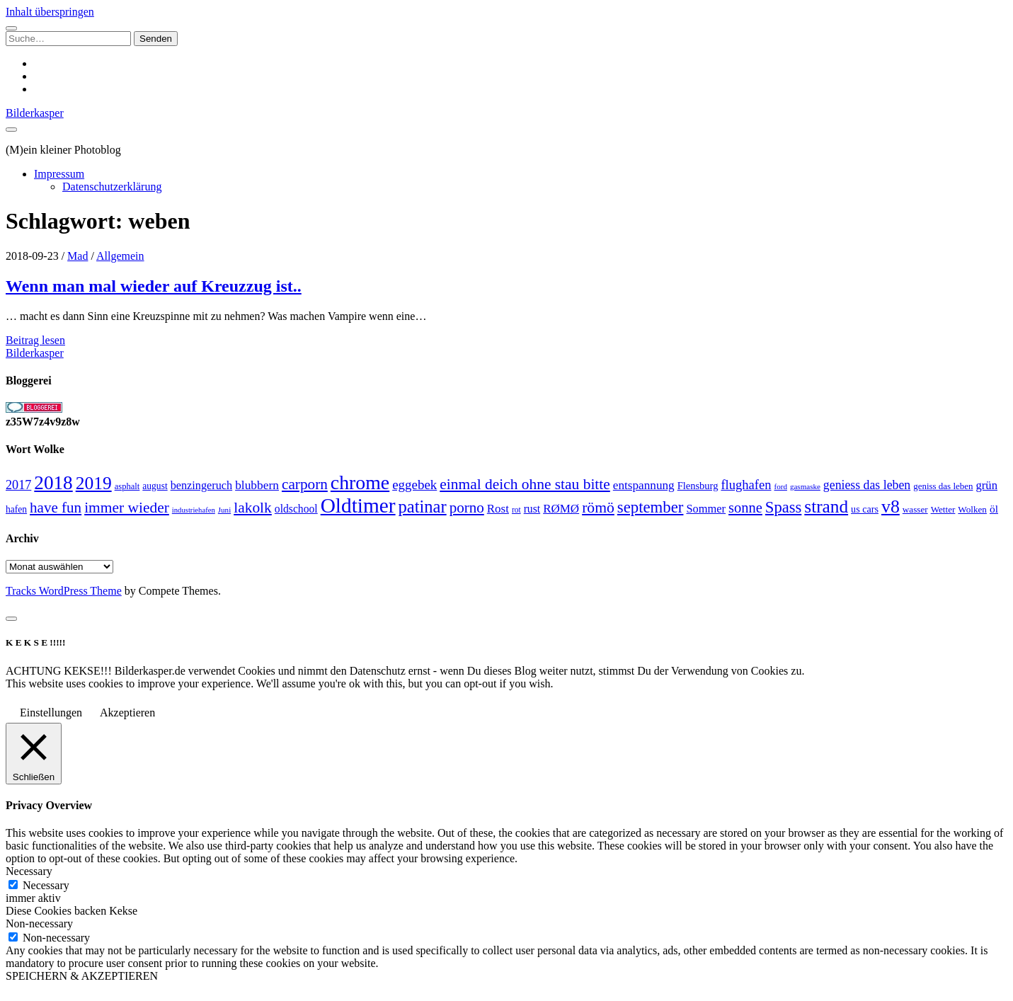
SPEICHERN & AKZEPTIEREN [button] (82, 976)
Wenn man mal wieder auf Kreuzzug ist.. (154, 286)
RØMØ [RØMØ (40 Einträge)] (561, 508)
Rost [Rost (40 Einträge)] (498, 508)
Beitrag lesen (35, 340)
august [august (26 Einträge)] (154, 486)
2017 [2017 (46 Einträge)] (18, 485)
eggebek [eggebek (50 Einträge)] (414, 484)
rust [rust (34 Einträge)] (532, 509)
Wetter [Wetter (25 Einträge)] (943, 509)
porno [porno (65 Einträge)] (467, 507)
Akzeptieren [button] (127, 713)
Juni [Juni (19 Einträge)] (224, 509)
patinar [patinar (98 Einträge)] (423, 506)
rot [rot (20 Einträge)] (516, 509)
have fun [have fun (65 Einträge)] (55, 507)
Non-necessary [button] (39, 923)
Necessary (46, 885)
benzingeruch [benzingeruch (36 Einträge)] (201, 485)
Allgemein (120, 256)
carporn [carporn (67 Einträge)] (305, 484)
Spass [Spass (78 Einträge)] (783, 507)
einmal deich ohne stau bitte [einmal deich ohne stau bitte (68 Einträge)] (525, 484)
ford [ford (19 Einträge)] (780, 486)
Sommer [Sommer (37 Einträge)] (706, 508)
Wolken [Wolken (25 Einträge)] (972, 509)
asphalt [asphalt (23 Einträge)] (127, 486)
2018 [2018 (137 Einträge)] (53, 482)
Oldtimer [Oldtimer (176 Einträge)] (358, 505)
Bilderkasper (35, 113)
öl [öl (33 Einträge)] (994, 509)
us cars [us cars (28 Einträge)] (864, 509)
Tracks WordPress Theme (64, 591)
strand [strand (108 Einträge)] (826, 506)
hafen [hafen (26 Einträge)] (16, 509)
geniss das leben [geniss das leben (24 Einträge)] (943, 486)
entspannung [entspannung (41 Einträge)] (644, 485)
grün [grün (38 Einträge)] (986, 485)
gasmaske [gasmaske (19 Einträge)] (805, 486)
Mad (77, 256)
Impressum (59, 174)
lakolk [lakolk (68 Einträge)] (253, 507)
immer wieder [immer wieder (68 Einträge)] (126, 507)
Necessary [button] (29, 871)
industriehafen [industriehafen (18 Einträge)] (193, 510)
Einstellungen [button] (51, 713)
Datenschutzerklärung (111, 187)
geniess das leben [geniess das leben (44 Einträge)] (866, 485)
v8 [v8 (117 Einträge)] (890, 506)
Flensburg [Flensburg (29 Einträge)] (698, 485)
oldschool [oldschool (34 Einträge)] (296, 509)
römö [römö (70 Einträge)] (598, 507)
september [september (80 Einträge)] (650, 507)
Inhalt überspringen (50, 12)
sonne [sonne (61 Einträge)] (745, 507)
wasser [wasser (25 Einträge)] (915, 509)
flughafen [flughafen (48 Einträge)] (746, 484)
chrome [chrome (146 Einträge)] (360, 482)
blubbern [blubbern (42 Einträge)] (257, 485)
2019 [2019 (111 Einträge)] (94, 483)
